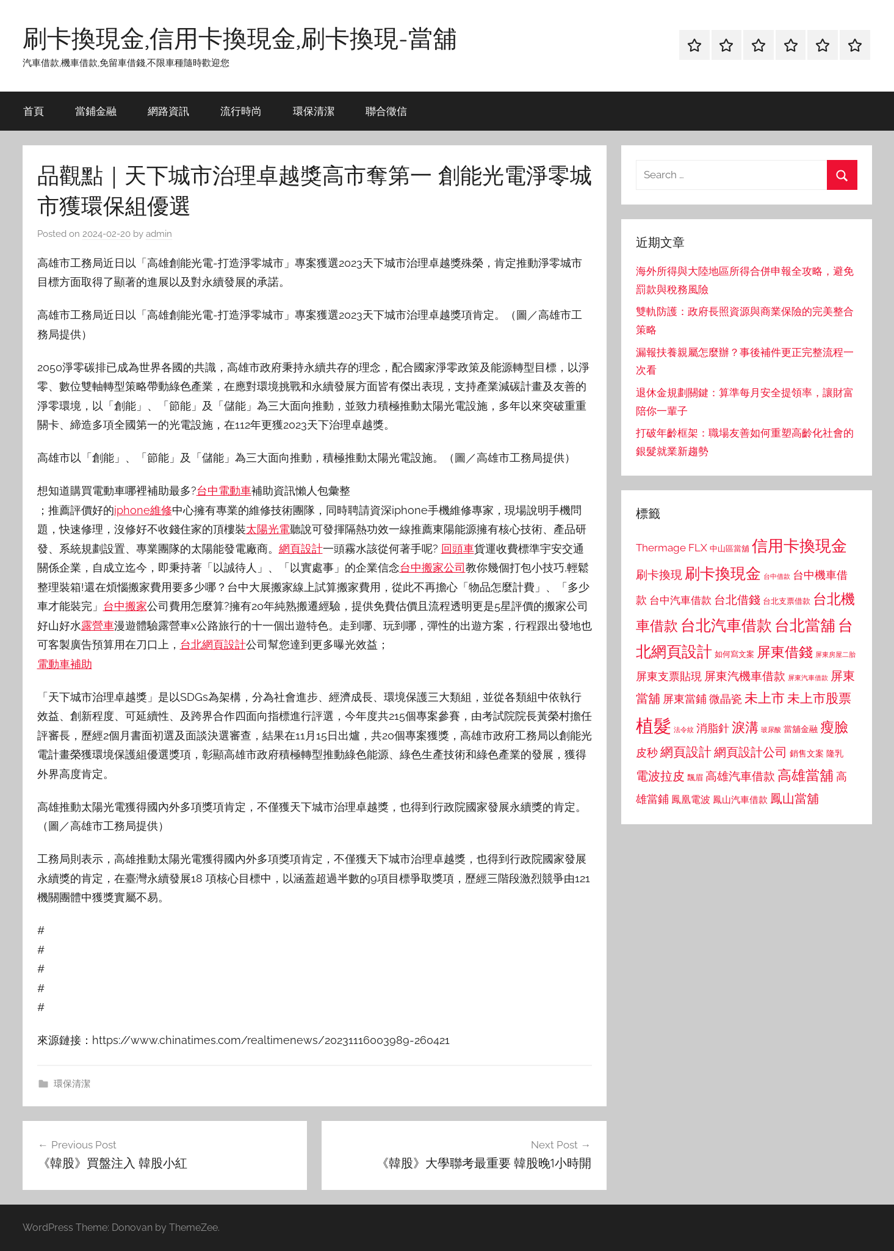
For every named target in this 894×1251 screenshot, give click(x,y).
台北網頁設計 (213, 644)
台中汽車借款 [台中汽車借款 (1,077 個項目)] (680, 600)
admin (159, 233)
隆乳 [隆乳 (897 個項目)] (834, 753)
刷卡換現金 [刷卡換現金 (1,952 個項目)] (723, 573)
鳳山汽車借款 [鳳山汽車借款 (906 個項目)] (740, 799)
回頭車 (457, 548)
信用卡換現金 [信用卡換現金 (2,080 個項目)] (799, 545)
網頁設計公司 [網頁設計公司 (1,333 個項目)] (750, 752)
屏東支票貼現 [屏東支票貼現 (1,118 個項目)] (669, 676)
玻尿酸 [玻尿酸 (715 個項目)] (771, 730)
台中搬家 (125, 606)
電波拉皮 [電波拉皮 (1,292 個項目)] (660, 776)
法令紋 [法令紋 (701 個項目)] (684, 730)
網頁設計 (301, 548)
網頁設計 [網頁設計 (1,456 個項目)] (686, 752)
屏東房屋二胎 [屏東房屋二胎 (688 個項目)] (835, 654)
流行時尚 (241, 110)
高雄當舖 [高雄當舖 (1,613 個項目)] (805, 775)
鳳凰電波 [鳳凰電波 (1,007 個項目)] (690, 799)
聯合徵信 (386, 110)
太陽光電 (268, 529)
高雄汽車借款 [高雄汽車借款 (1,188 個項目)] (740, 776)
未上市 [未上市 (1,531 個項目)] (764, 698)
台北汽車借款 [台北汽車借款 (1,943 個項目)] (726, 625)
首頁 (33, 110)
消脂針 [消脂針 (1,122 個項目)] (712, 728)
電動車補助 (64, 664)
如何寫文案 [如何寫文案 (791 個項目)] (734, 654)
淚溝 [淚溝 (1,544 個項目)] (745, 727)
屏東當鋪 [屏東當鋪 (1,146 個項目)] (685, 698)
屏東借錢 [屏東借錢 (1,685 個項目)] (785, 652)
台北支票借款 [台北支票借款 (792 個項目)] (786, 601)
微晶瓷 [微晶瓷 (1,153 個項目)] (725, 698)
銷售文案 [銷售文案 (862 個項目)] (807, 753)
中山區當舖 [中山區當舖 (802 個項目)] (729, 548)
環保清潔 (313, 110)
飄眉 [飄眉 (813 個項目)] (695, 777)
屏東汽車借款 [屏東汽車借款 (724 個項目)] (808, 677)
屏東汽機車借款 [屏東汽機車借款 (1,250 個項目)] (744, 676)
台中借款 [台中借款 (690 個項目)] (776, 576)
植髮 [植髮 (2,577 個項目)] (653, 725)
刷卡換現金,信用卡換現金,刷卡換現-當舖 (240, 38)
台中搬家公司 (433, 567)
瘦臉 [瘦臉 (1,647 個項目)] (834, 727)
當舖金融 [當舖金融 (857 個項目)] (801, 729)
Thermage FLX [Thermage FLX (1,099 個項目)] (671, 548)
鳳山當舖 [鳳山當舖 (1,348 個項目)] (794, 798)
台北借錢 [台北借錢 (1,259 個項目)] (737, 599)
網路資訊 (168, 110)
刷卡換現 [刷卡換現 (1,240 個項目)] (659, 574)
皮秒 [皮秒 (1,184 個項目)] (647, 752)
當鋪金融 (96, 110)
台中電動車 (223, 490)
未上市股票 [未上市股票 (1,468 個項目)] (819, 698)
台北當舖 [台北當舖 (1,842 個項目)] (804, 625)
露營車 (97, 625)
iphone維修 (143, 510)
